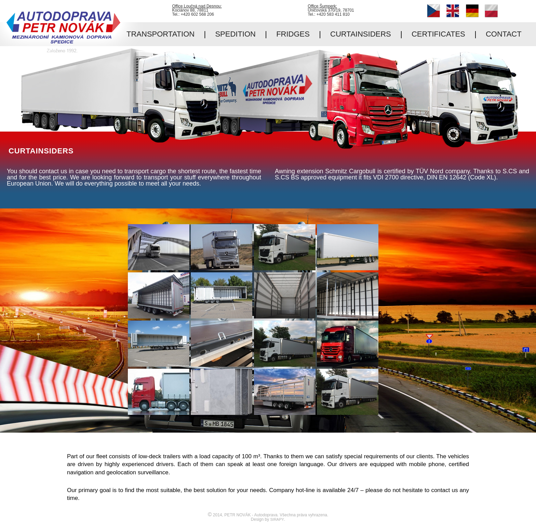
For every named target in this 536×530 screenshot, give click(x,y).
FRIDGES (293, 34)
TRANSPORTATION (160, 34)
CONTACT (504, 34)
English (452, 10)
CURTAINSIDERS (360, 34)
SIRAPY (277, 519)
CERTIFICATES (438, 34)
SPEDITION (235, 34)
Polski (491, 10)
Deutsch (472, 10)
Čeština (433, 10)
